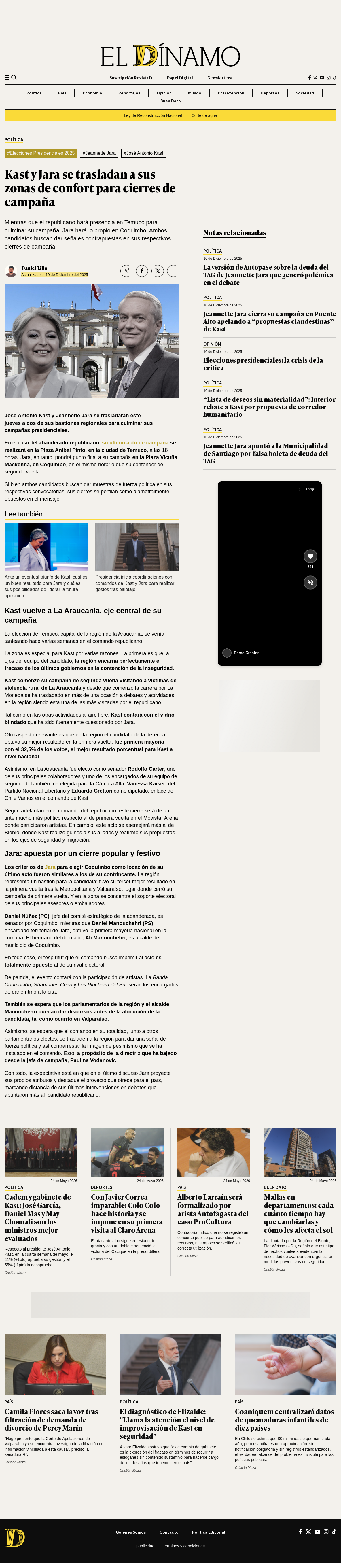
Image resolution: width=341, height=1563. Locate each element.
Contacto (169, 1532)
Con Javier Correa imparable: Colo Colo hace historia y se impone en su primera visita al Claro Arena (127, 1213)
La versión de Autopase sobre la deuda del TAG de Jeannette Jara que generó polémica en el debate (268, 274)
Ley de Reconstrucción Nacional (153, 115)
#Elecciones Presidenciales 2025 (41, 153)
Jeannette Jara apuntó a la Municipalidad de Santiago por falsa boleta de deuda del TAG (265, 453)
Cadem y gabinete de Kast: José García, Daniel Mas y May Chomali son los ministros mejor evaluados (38, 1217)
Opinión (164, 92)
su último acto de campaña (135, 443)
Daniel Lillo (34, 267)
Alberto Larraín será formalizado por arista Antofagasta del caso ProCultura (213, 1208)
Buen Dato (170, 100)
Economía (92, 92)
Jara (51, 867)
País (62, 92)
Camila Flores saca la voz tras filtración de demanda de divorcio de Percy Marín (51, 1419)
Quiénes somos (131, 1532)
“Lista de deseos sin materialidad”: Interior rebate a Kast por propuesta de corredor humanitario (269, 406)
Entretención (231, 92)
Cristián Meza (15, 1273)
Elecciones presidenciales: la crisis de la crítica (263, 363)
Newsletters (220, 78)
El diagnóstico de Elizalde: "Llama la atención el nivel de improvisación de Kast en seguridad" (167, 1423)
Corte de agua (204, 115)
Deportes (270, 92)
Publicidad (145, 1546)
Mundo (194, 92)
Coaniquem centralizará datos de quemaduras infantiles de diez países (284, 1419)
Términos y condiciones (184, 1546)
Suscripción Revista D (130, 78)
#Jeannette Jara (99, 153)
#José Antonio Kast (143, 153)
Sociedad (305, 92)
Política (34, 92)
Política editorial (208, 1532)
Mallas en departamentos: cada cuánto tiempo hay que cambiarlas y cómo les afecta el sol (299, 1213)
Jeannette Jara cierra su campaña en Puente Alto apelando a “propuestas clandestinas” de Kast (269, 321)
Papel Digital (180, 78)
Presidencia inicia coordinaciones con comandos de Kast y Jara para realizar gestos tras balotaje (134, 583)
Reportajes (129, 92)
